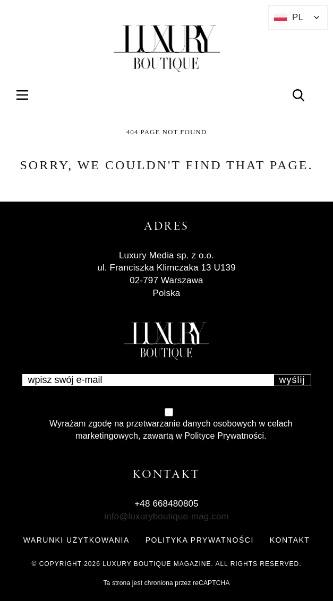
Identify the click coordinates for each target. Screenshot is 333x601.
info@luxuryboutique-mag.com (166, 516)
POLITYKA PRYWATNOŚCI (200, 540)
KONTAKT (290, 540)
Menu (28, 95)
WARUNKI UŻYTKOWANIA (76, 540)
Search (305, 95)
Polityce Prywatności (224, 435)
